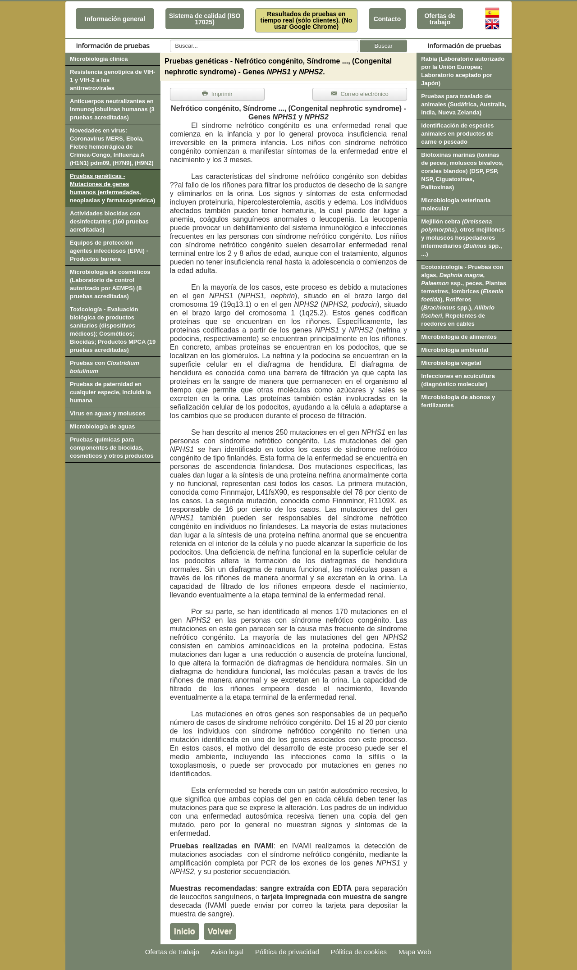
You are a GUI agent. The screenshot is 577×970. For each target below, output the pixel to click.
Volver (220, 931)
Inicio (184, 931)
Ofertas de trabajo (439, 19)
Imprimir (217, 94)
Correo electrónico (360, 94)
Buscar (383, 45)
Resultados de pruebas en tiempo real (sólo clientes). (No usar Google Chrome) (307, 20)
